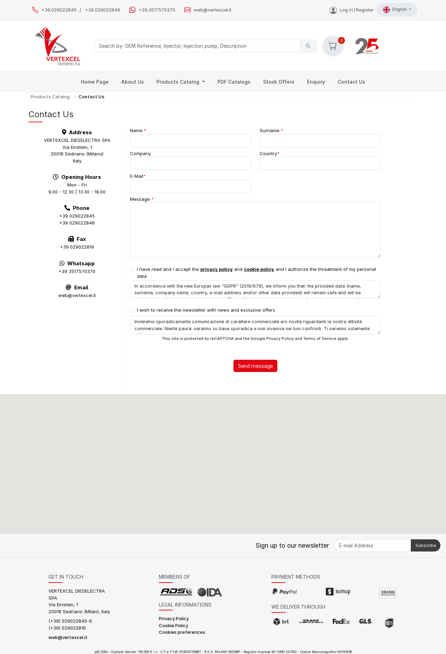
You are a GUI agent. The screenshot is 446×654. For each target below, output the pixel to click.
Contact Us (351, 82)
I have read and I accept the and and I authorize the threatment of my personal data (256, 272)
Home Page (95, 82)
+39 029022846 (77, 223)
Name (138, 130)
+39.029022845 (59, 10)
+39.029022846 (102, 10)
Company (140, 153)
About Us (132, 82)
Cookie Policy (173, 625)
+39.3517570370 (157, 10)
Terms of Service (319, 338)
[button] (332, 46)
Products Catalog (178, 82)
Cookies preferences (182, 632)
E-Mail (138, 176)
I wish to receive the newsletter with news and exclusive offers (206, 310)
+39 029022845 (77, 216)
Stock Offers (278, 82)
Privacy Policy (280, 338)
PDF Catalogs (234, 82)
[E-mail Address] (372, 545)
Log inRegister (352, 10)
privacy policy (216, 269)
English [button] (395, 9)
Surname (271, 130)
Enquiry (316, 82)
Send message (255, 366)
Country (269, 153)
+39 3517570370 (77, 271)
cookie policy (259, 269)
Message (142, 199)
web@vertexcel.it (212, 10)
